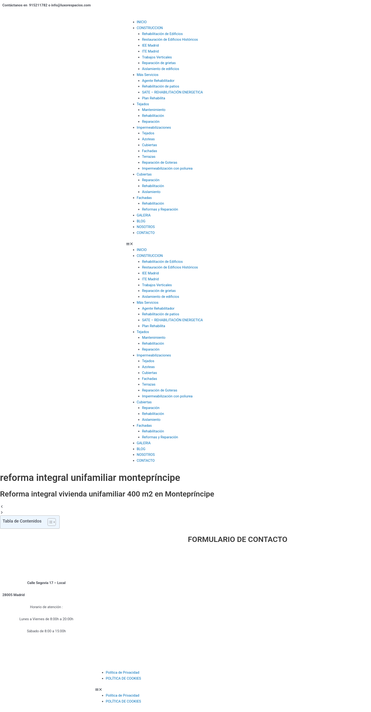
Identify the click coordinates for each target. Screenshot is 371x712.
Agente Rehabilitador (158, 81)
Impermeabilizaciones (154, 127)
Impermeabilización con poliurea (167, 168)
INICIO (142, 22)
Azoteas (148, 139)
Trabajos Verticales (157, 57)
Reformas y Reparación (160, 209)
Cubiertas (149, 145)
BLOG (141, 221)
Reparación (151, 121)
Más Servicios (148, 75)
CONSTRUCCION (150, 28)
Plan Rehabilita (153, 98)
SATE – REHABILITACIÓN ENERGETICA (173, 92)
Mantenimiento (154, 110)
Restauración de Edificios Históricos (170, 39)
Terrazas (149, 156)
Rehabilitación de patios (161, 86)
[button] (247, 244)
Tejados (143, 104)
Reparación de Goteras (160, 162)
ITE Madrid (150, 51)
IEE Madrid (150, 45)
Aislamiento (151, 192)
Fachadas (149, 151)
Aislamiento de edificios (161, 69)
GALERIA (144, 215)
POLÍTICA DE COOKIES (123, 678)
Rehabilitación (153, 116)
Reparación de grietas (159, 63)
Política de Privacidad (123, 672)
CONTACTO (146, 233)
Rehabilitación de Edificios (162, 34)
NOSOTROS (146, 227)
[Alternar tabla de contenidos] (49, 522)
